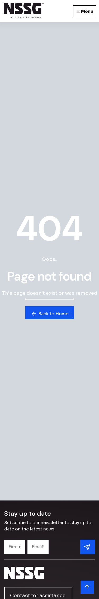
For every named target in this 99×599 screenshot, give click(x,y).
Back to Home (49, 314)
